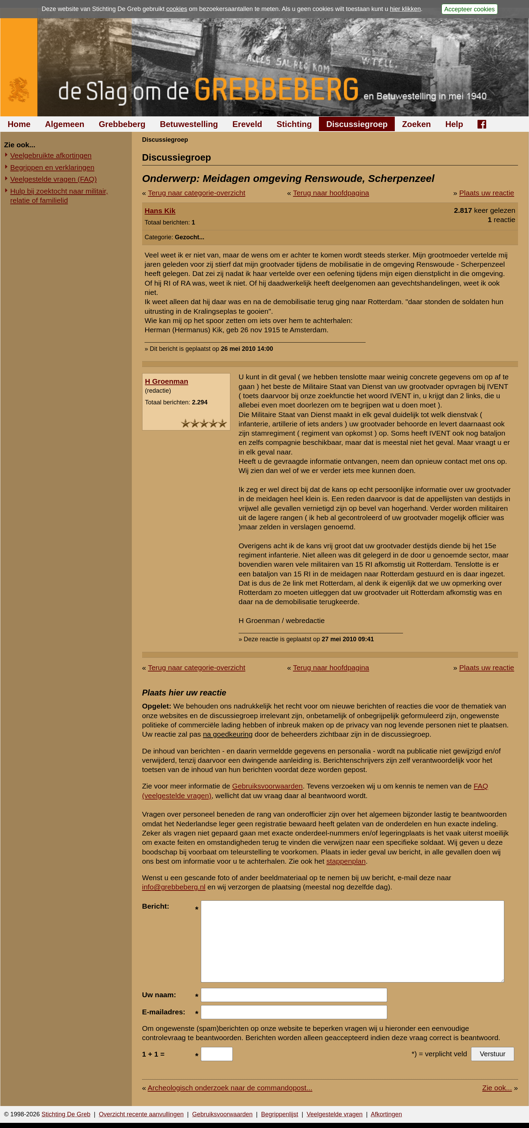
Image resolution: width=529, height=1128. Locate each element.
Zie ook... (497, 1088)
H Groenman (166, 381)
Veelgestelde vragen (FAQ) (53, 179)
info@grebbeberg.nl (174, 887)
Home (19, 124)
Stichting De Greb (66, 1114)
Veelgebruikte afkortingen (51, 155)
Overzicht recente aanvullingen (141, 1114)
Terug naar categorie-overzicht (196, 193)
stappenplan (346, 861)
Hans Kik (160, 211)
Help (454, 124)
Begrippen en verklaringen (52, 167)
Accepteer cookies (469, 8)
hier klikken (405, 8)
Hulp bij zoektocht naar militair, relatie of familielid (59, 195)
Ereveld (247, 124)
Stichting (294, 124)
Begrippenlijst (279, 1114)
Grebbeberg (122, 124)
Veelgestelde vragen (335, 1114)
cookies (176, 8)
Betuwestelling (189, 124)
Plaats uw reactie (486, 193)
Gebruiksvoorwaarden (267, 786)
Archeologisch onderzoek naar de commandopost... (230, 1088)
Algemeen (64, 124)
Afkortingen (386, 1114)
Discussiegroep (357, 124)
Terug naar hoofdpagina (331, 193)
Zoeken (416, 124)
